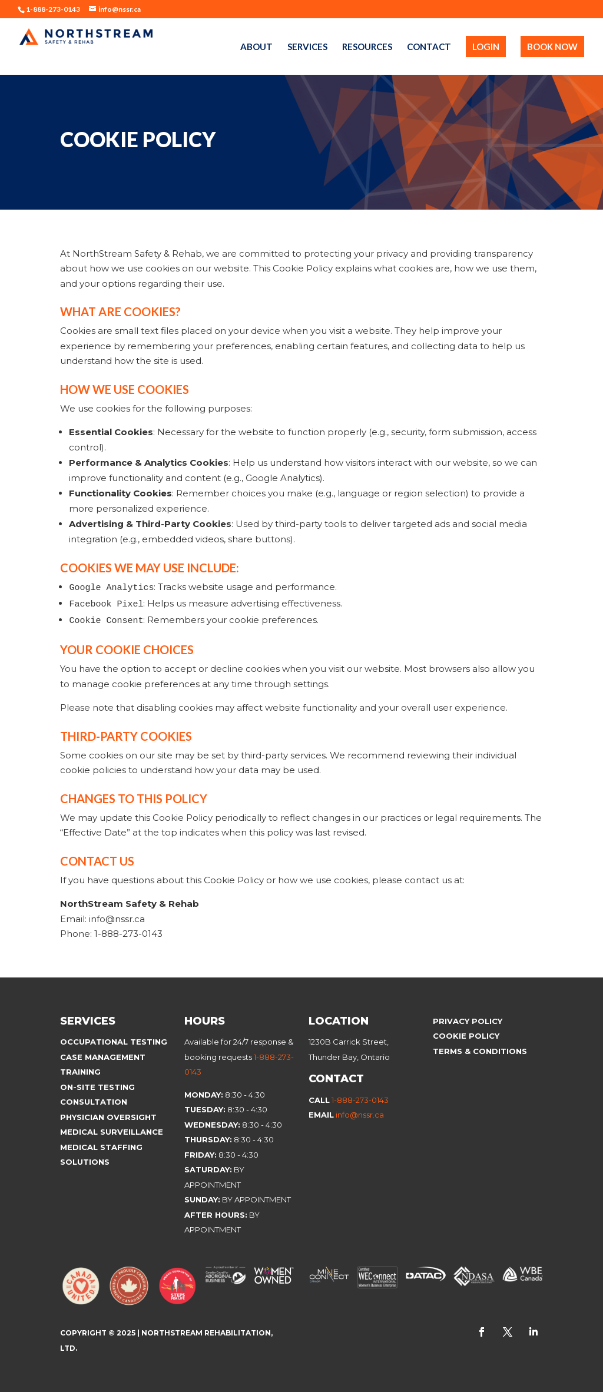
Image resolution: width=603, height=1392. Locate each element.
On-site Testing (97, 1087)
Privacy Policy (467, 1021)
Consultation (93, 1101)
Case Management (102, 1057)
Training (80, 1071)
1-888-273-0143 (360, 1100)
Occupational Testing (113, 1041)
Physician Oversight (108, 1117)
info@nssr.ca (360, 1114)
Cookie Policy (467, 1035)
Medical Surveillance (112, 1131)
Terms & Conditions (480, 1051)
